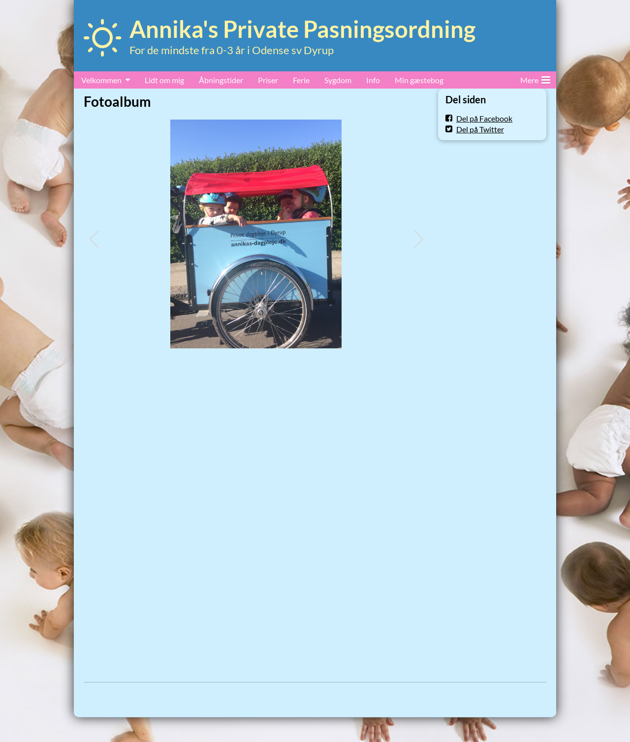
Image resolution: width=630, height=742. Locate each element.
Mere (535, 78)
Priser (268, 80)
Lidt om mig (164, 80)
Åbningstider (221, 80)
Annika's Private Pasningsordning (302, 29)
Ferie (301, 80)
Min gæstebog (419, 80)
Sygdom (337, 80)
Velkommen (101, 80)
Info (373, 80)
